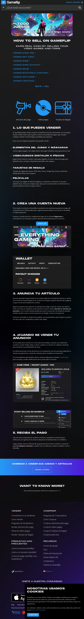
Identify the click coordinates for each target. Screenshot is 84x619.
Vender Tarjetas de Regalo (22, 534)
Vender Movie (21, 69)
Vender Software (24, 77)
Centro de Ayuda (50, 545)
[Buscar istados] (41, 8)
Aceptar (33, 615)
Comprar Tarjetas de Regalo (55, 531)
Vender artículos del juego (22, 527)
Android (65, 357)
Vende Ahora (42, 470)
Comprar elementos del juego (56, 523)
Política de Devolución (52, 553)
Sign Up (42, 224)
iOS (60, 357)
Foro (45, 549)
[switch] (17, 571)
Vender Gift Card (23, 57)
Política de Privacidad (38, 610)
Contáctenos (48, 561)
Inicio (38, 86)
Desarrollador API (50, 557)
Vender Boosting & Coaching (30, 73)
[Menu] (3, 2)
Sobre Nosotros (22, 605)
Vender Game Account (27, 65)
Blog (12, 605)
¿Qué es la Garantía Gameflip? (24, 552)
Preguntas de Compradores (55, 515)
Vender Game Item (24, 53)
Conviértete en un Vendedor (23, 515)
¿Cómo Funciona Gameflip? (22, 548)
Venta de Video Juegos (20, 531)
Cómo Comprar (49, 519)
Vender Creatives (24, 81)
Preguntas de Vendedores (22, 523)
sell (47, 86)
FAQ (59, 491)
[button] (80, 8)
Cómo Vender (17, 519)
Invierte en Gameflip (52, 565)
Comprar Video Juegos (52, 527)
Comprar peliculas (51, 534)
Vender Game (21, 61)
